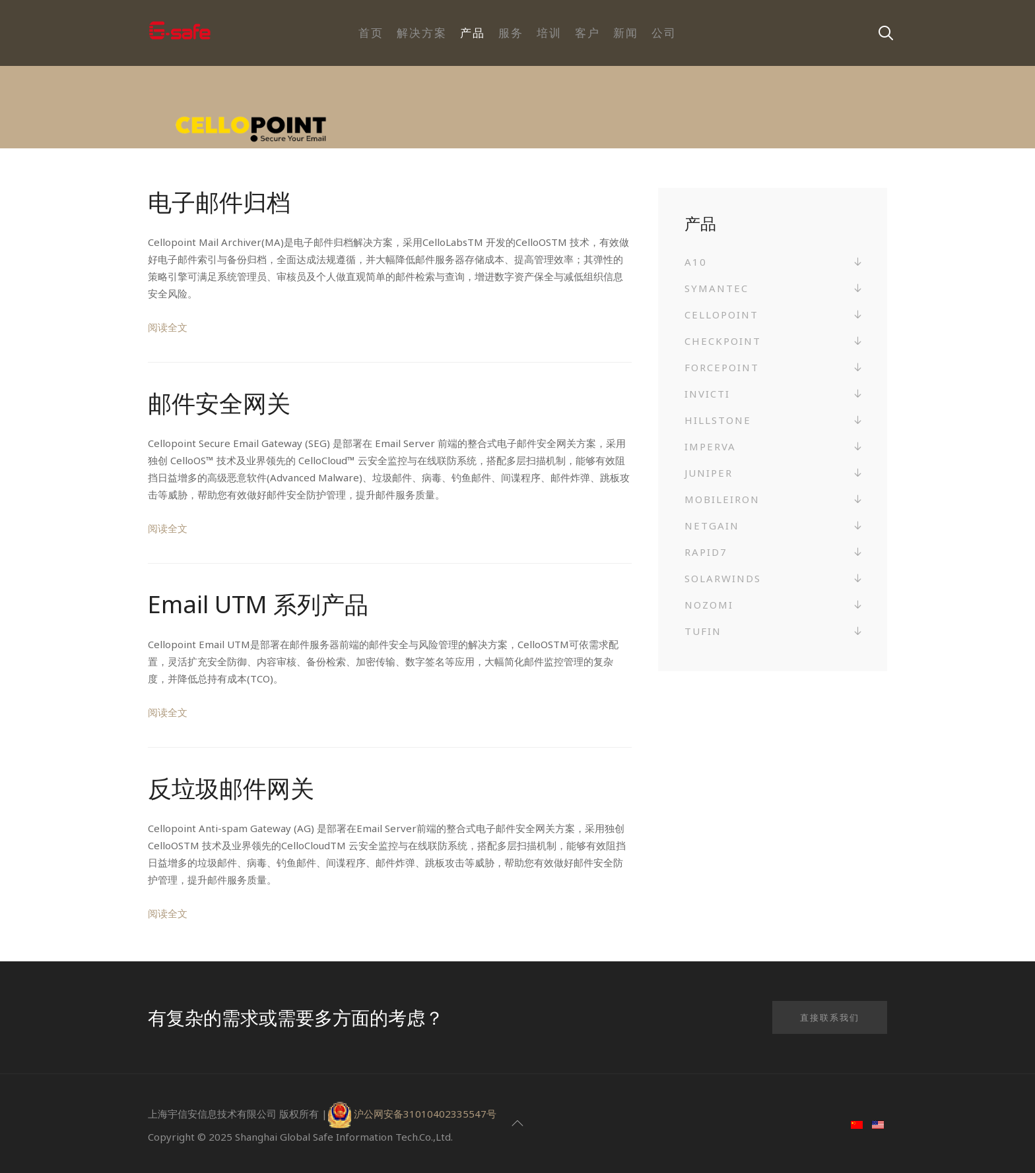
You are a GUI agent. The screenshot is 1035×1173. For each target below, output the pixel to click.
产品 (472, 32)
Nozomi (708, 604)
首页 (371, 32)
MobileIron (722, 499)
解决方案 (422, 32)
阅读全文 (167, 327)
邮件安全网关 (219, 403)
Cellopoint (721, 314)
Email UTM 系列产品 (258, 604)
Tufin (702, 631)
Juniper (708, 472)
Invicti (707, 393)
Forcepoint (721, 367)
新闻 (625, 32)
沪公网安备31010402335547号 (425, 1113)
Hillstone (717, 420)
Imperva (710, 446)
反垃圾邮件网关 (231, 788)
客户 (587, 32)
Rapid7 (705, 551)
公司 (664, 32)
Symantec (716, 288)
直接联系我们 (829, 1017)
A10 (695, 261)
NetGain (711, 525)
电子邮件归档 (219, 202)
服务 (510, 32)
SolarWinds (722, 578)
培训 (549, 32)
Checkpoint (722, 340)
